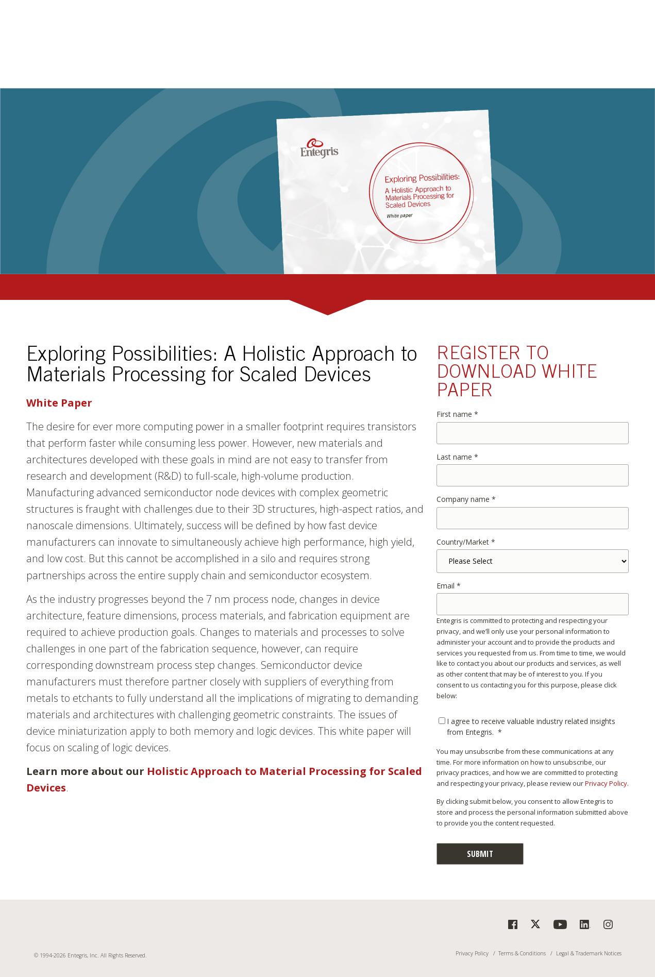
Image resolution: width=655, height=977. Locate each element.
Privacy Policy (606, 783)
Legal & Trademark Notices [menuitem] (589, 953)
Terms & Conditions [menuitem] (522, 953)
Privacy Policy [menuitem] (472, 953)
